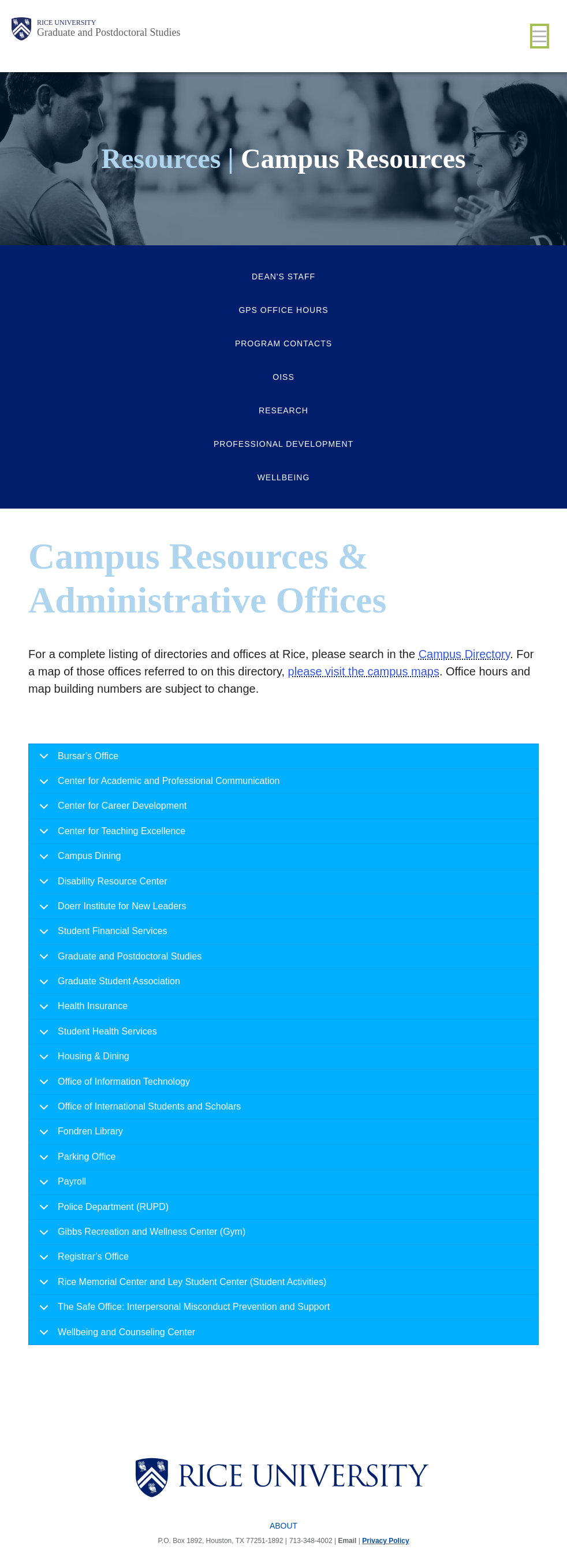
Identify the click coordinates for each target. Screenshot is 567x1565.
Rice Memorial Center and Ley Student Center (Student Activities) (180, 1286)
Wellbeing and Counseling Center (115, 1335)
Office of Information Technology (112, 1086)
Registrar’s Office (82, 1260)
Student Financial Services (101, 935)
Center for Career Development (110, 810)
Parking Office (75, 1161)
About (283, 1525)
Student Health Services (96, 1035)
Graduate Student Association (107, 985)
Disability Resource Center (101, 885)
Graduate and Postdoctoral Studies (108, 32)
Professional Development (283, 444)
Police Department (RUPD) (102, 1211)
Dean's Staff (283, 276)
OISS (283, 377)
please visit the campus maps (363, 671)
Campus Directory (464, 654)
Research (283, 410)
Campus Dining (78, 860)
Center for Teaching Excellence (110, 835)
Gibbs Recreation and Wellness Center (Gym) (140, 1236)
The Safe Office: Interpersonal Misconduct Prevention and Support (182, 1311)
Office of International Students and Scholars (138, 1110)
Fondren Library (79, 1135)
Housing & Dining (82, 1060)
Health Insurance (81, 1010)
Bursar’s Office (76, 760)
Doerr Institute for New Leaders (110, 910)
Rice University (66, 22)
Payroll (60, 1185)
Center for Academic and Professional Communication (157, 785)
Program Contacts (283, 343)
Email (347, 1541)
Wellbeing (284, 477)
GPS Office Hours (283, 310)
